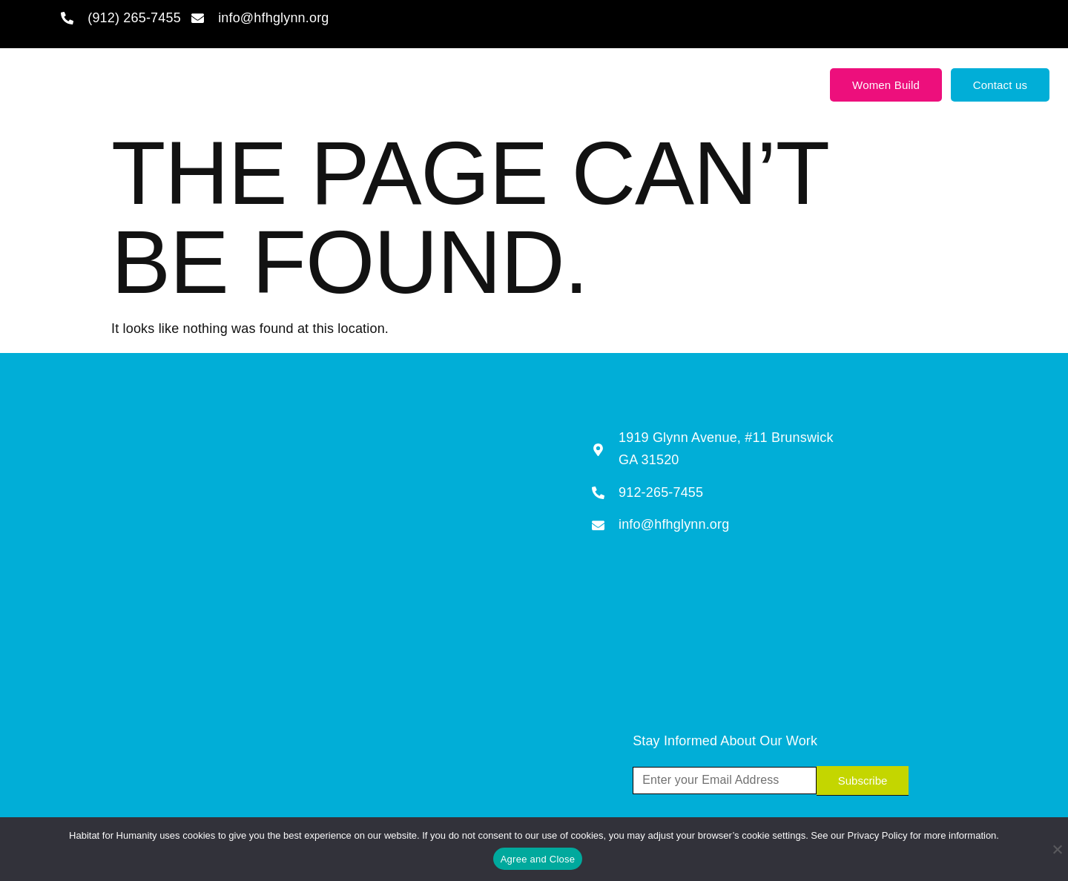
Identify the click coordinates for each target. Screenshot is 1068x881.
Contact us (1000, 85)
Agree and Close (538, 859)
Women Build (886, 85)
